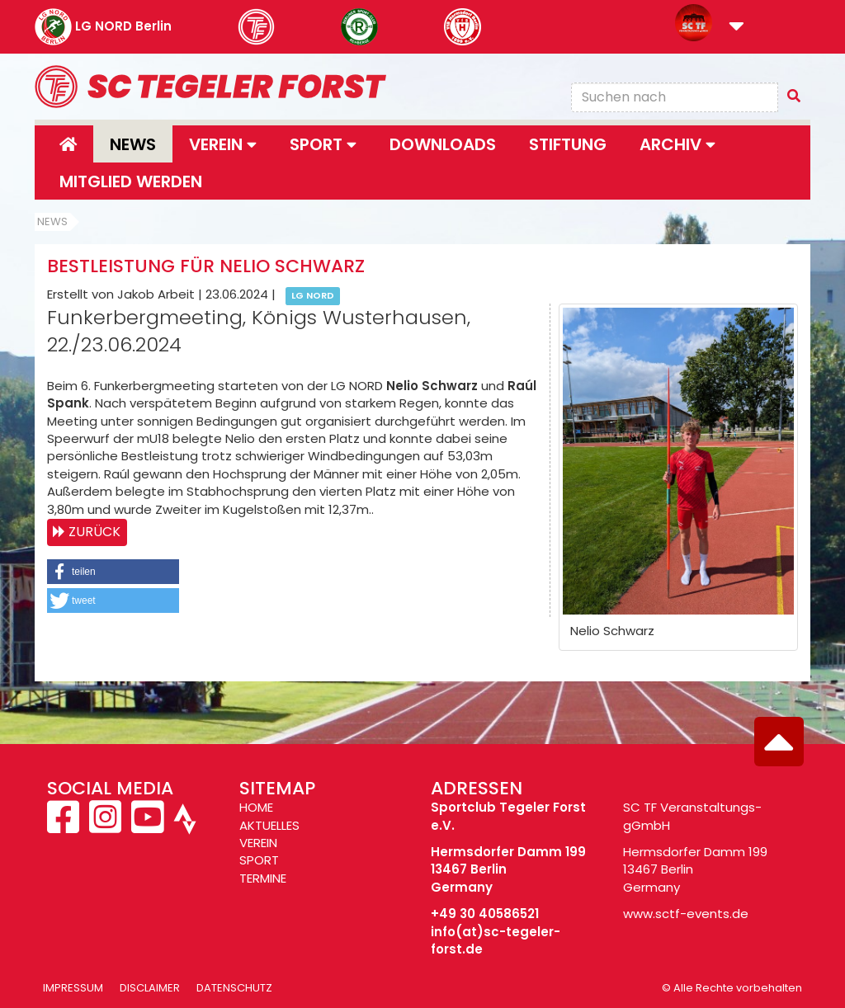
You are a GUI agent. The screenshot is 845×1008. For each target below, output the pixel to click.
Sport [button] (323, 144)
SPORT (259, 860)
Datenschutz (234, 988)
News (133, 144)
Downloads (442, 144)
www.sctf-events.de (685, 913)
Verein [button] (223, 144)
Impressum (73, 988)
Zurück (94, 531)
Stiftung (568, 144)
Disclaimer (150, 988)
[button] (736, 27)
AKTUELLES (269, 825)
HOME (256, 807)
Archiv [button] (677, 144)
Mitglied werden (130, 181)
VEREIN (258, 842)
